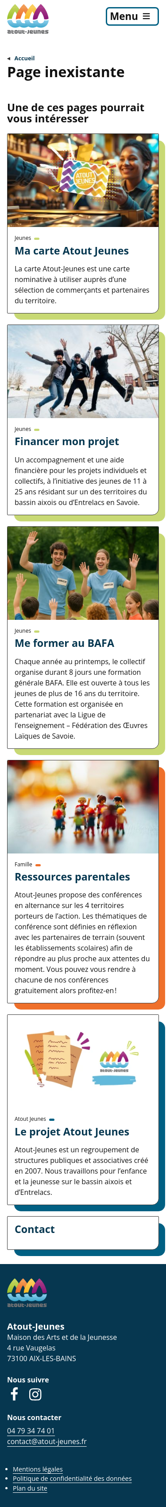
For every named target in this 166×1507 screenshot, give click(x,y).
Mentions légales (38, 1469)
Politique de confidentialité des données (72, 1478)
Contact (35, 1229)
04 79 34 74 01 (31, 1431)
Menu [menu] (124, 16)
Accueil (25, 58)
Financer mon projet (67, 441)
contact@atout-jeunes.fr (47, 1441)
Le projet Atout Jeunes (72, 1131)
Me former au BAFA (64, 643)
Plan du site (30, 1488)
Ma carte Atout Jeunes (72, 250)
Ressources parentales (72, 876)
